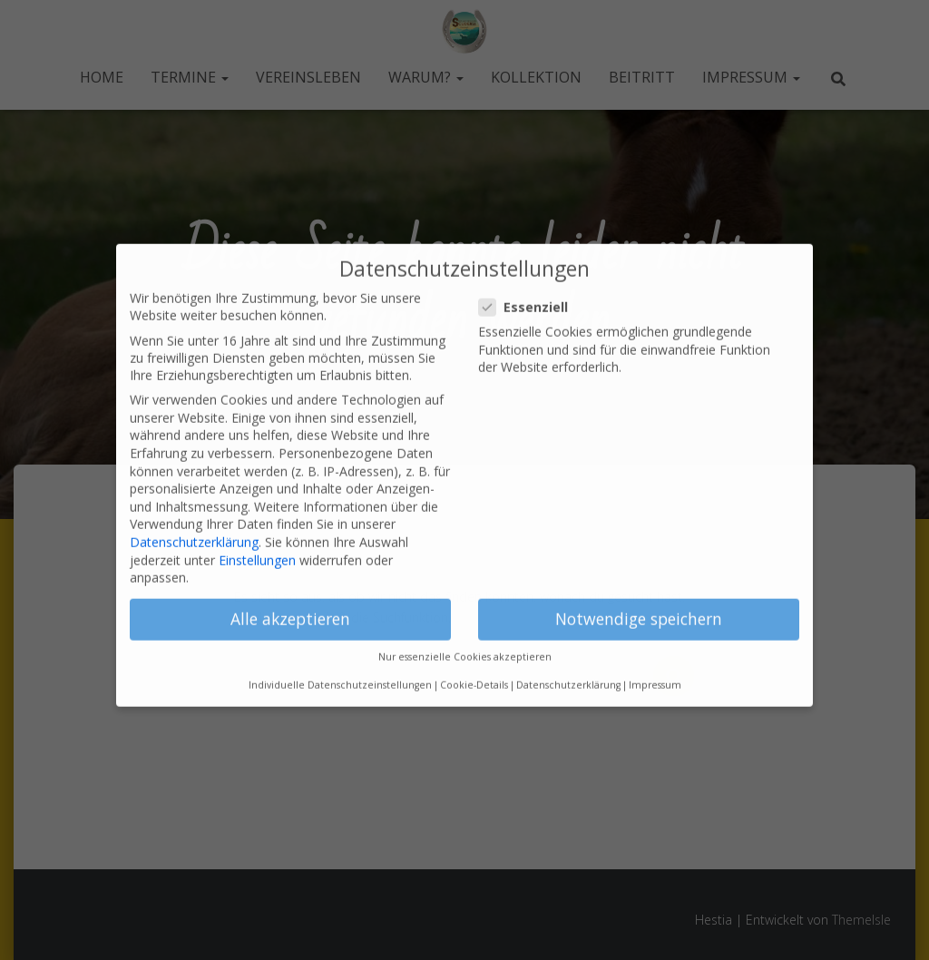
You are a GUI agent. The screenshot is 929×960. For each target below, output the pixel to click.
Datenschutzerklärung (194, 519)
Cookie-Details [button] (474, 662)
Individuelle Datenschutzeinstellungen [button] (340, 662)
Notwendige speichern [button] (638, 596)
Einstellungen (257, 536)
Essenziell (529, 284)
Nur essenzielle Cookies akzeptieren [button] (465, 634)
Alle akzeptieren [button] (290, 596)
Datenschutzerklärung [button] (568, 662)
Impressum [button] (655, 662)
